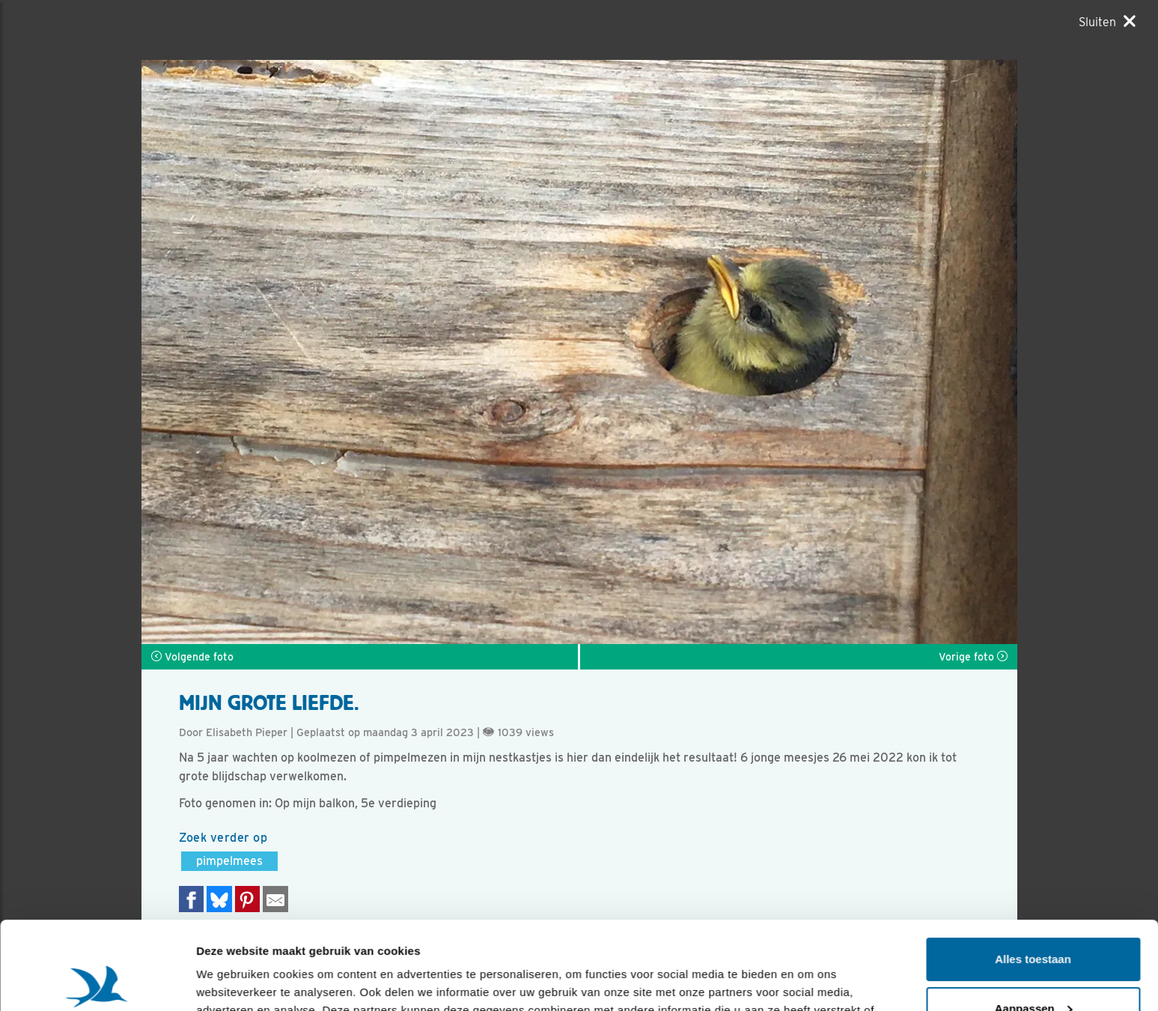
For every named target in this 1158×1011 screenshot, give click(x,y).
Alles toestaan (1033, 871)
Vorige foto (973, 657)
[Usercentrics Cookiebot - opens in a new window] (96, 982)
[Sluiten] (1107, 21)
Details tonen (231, 981)
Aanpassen (1034, 920)
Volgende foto (192, 657)
